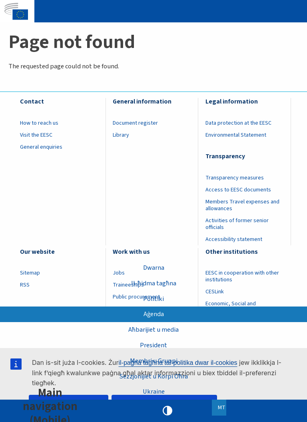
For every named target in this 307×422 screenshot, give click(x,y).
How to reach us (39, 123)
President (153, 345)
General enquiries (41, 147)
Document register (135, 123)
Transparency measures (234, 178)
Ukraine (154, 391)
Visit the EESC (36, 135)
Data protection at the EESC (238, 123)
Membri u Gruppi (153, 360)
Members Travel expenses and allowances (242, 205)
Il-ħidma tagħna (153, 283)
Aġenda (154, 314)
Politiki (153, 298)
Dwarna (153, 267)
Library (121, 135)
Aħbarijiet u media (153, 329)
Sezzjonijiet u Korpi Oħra (153, 376)
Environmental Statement (235, 135)
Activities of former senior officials (237, 224)
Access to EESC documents (238, 190)
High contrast (167, 410)
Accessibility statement (233, 239)
